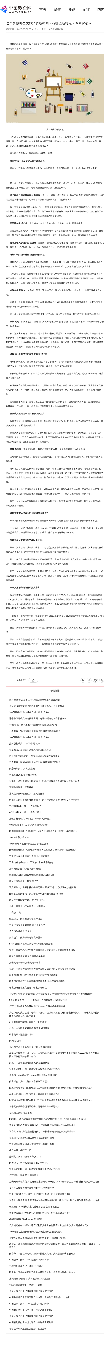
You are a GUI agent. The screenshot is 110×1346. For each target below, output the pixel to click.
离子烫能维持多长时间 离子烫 (23, 881)
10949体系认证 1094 (19, 837)
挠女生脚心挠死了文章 (20, 1150)
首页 (42, 9)
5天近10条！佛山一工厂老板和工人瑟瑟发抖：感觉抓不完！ (38, 1000)
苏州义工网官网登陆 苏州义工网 (25, 1156)
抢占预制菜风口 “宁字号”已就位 (24, 743)
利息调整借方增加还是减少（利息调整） (29, 1022)
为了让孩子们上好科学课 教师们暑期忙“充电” (31, 1291)
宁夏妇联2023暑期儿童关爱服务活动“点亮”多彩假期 (34, 1206)
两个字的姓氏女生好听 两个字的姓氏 (27, 900)
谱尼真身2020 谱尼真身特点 (23, 775)
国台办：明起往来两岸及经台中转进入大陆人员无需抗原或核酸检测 (42, 1253)
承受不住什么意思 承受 (20, 931)
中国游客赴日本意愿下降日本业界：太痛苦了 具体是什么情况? (39, 1297)
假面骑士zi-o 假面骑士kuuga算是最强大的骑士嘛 (33, 1075)
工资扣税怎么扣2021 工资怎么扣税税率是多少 (31, 862)
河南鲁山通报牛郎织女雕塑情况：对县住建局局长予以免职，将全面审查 (44, 781)
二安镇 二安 (15, 912)
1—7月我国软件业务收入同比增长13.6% (29, 712)
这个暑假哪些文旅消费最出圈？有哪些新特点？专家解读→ (37, 706)
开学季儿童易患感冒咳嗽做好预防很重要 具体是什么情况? (37, 1238)
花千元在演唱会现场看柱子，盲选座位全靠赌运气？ (34, 1094)
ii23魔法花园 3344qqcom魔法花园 (25, 1219)
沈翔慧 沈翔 (15, 1041)
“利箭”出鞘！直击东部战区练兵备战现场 (28, 825)
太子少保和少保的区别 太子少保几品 (27, 925)
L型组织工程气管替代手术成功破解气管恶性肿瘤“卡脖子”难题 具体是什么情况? (47, 1119)
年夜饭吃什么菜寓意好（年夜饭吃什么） (29, 987)
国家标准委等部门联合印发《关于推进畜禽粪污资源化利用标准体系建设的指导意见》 (51, 1087)
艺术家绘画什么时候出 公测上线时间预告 (29, 856)
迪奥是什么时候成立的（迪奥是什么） (28, 793)
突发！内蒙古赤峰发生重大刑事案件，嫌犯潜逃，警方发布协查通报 (42, 950)
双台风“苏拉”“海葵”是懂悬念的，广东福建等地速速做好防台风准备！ (42, 1125)
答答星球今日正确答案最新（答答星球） (29, 1328)
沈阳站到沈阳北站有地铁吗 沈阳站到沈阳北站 (31, 875)
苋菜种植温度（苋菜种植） (22, 787)
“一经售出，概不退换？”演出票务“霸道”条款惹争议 (33, 724)
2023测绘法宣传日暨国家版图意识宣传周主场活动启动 (35, 1231)
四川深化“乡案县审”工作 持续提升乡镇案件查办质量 (34, 699)
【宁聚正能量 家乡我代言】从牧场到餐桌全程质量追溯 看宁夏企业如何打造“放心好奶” (51, 994)
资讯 (71, 9)
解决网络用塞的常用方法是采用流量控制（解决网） (34, 975)
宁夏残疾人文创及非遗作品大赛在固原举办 (30, 749)
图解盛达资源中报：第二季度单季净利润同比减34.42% (36, 893)
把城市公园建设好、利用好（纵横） (26, 1266)
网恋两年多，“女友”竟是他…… (24, 768)
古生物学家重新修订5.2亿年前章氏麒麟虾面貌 (31, 1138)
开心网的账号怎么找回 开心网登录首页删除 (30, 1047)
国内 (101, 9)
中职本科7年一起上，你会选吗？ (25, 806)
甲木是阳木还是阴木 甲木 (21, 1034)
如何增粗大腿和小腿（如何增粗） (25, 868)
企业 (86, 9)
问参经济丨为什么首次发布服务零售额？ (29, 1081)
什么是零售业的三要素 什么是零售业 (27, 906)
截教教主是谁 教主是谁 (20, 1112)
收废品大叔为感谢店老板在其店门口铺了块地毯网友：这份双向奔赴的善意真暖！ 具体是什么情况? (54, 1246)
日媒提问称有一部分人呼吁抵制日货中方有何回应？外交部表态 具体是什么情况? (48, 1225)
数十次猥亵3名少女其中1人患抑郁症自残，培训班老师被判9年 (39, 1194)
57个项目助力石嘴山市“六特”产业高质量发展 (31, 943)
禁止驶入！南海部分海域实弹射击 (25, 918)
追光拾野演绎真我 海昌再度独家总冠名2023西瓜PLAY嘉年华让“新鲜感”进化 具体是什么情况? (54, 1181)
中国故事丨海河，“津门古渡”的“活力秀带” (29, 1260)
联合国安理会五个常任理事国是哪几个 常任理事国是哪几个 (38, 981)
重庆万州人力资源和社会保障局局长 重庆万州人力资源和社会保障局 (42, 887)
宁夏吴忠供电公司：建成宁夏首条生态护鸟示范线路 (34, 1069)
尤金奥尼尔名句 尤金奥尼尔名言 (25, 962)
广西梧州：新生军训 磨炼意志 (23, 1175)
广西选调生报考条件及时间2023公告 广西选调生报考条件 (37, 1006)
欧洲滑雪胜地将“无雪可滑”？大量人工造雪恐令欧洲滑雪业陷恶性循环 (43, 831)
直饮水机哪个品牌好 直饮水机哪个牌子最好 (30, 818)
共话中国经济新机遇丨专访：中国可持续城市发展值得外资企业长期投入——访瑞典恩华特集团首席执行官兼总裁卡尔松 (54, 1014)
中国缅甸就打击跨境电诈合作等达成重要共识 (31, 1310)
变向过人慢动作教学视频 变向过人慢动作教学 (31, 1188)
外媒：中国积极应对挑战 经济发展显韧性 (29, 1028)
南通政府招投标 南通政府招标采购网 (27, 956)
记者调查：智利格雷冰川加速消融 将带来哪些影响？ (34, 731)
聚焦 (57, 9)
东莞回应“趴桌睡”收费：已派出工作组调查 (29, 1278)
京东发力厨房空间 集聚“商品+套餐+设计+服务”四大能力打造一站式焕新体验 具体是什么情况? (54, 1200)
